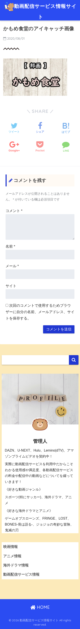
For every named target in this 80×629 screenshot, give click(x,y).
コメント (14, 211)
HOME (40, 607)
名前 (10, 246)
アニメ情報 (12, 556)
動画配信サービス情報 (21, 574)
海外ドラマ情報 (16, 565)
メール (12, 266)
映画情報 (10, 547)
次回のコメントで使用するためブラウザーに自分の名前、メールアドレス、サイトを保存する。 (40, 312)
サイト (11, 286)
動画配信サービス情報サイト (40, 10)
